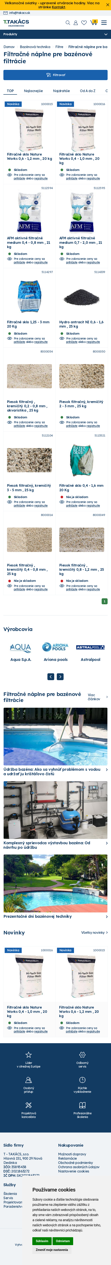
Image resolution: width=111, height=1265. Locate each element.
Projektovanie (14, 1211)
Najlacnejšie (34, 91)
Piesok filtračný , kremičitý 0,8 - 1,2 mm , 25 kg (81, 577)
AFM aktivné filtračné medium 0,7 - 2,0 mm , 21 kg (80, 245)
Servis (8, 1207)
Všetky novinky (93, 940)
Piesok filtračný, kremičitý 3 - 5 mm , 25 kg (29, 494)
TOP (10, 91)
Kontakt (58, 7)
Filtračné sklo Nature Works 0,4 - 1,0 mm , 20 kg (79, 159)
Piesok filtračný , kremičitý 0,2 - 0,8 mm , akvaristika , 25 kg (27, 411)
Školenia (10, 1203)
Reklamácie (67, 1167)
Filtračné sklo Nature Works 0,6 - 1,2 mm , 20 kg (29, 157)
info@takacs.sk (16, 13)
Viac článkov (94, 705)
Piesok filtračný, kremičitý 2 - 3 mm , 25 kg (81, 409)
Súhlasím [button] (42, 1241)
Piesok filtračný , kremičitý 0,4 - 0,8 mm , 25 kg (27, 577)
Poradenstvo (13, 1216)
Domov (9, 47)
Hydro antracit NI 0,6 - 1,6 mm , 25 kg (81, 328)
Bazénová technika (35, 47)
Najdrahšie (62, 91)
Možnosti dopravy (72, 1163)
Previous (50, 684)
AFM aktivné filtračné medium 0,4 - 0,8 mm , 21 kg (28, 245)
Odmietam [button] (63, 1241)
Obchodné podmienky (75, 1172)
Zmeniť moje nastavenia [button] (52, 1250)
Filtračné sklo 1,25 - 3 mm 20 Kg (28, 328)
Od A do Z (89, 91)
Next (60, 684)
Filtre (59, 47)
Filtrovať (55, 75)
